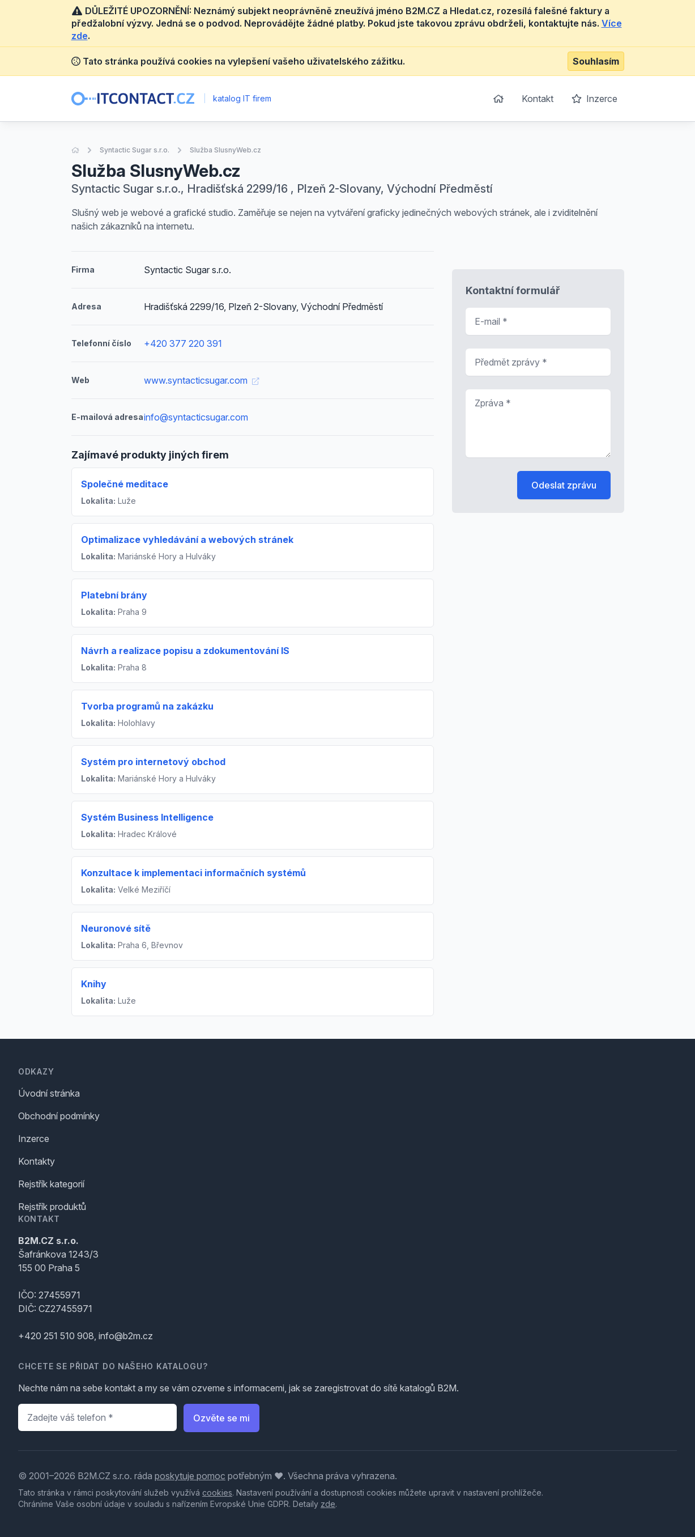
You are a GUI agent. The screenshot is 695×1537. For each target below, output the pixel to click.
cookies (217, 1492)
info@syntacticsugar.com (196, 417)
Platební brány (114, 595)
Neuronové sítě (116, 928)
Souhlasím (596, 61)
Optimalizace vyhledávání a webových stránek (187, 539)
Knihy (93, 984)
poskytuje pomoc (190, 1475)
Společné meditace (124, 484)
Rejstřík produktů (52, 1206)
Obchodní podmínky (59, 1116)
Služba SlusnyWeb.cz (225, 150)
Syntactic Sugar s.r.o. (134, 150)
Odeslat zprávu (563, 485)
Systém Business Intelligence (147, 817)
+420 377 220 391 (183, 343)
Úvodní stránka (49, 1093)
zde (328, 1504)
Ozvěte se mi (221, 1418)
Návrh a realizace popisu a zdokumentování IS (185, 650)
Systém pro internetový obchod (153, 761)
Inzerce (594, 98)
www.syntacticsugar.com (201, 380)
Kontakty (36, 1161)
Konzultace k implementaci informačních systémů (193, 872)
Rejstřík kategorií (51, 1184)
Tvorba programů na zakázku (147, 706)
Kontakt (537, 98)
